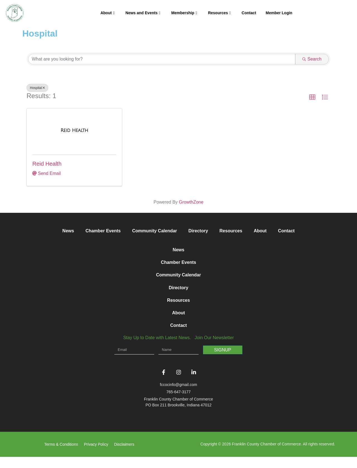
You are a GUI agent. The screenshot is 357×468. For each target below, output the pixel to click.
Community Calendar (154, 230)
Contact (249, 13)
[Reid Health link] (74, 130)
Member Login (279, 13)
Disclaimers (124, 455)
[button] (312, 97)
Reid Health (47, 164)
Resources (219, 13)
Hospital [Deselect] (37, 88)
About (107, 13)
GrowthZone (191, 202)
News (68, 230)
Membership (184, 13)
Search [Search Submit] (312, 59)
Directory (198, 230)
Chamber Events (102, 230)
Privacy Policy (96, 455)
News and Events (143, 13)
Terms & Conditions (61, 455)
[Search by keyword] (161, 59)
